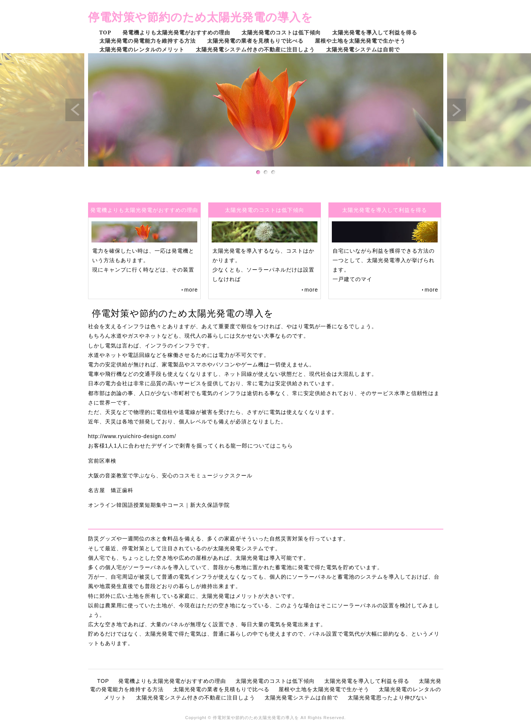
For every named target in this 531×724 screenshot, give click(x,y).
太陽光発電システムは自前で (363, 49)
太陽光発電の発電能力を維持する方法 (147, 40)
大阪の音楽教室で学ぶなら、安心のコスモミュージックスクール (170, 475)
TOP (105, 32)
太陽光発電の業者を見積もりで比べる (255, 40)
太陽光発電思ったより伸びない (387, 698)
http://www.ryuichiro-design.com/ (132, 436)
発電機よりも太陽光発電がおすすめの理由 (176, 32)
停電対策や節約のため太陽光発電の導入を (200, 17)
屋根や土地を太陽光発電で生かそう (360, 40)
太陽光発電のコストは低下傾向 (281, 32)
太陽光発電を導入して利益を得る (374, 32)
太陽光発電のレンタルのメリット (141, 49)
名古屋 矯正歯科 (110, 490)
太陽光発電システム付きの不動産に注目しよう (255, 49)
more (191, 290)
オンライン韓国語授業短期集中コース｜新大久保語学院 (159, 505)
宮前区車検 (102, 461)
